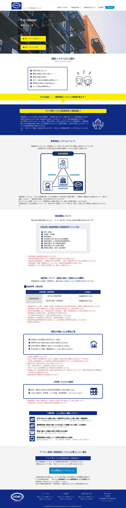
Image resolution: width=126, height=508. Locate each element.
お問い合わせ (107, 493)
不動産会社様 (76, 7)
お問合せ (109, 7)
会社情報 (101, 7)
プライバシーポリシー (107, 501)
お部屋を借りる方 (90, 7)
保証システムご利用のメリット (45, 496)
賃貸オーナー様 (64, 7)
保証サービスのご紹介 (45, 499)
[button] (64, 7)
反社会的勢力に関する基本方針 (107, 498)
